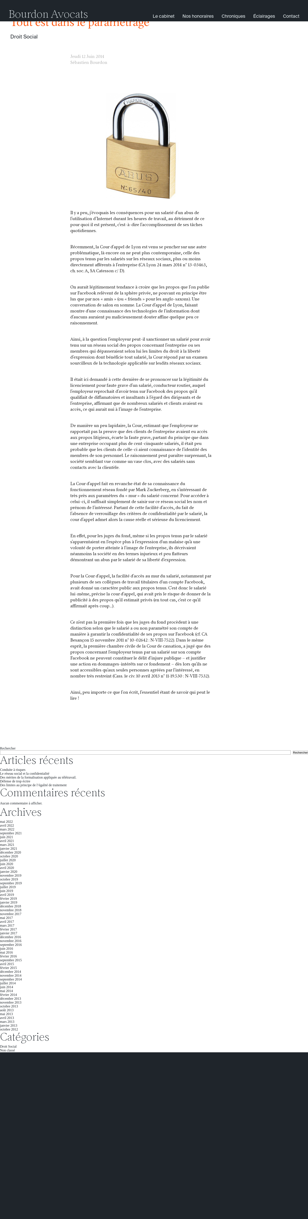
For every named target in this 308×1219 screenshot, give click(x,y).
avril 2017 (7, 921)
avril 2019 (7, 895)
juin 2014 (6, 987)
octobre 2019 (9, 879)
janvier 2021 (8, 848)
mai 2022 (6, 821)
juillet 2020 (8, 860)
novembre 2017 (10, 914)
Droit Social (24, 37)
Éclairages (264, 16)
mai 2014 (6, 991)
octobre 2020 (9, 856)
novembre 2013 (10, 1002)
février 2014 (8, 995)
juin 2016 (6, 948)
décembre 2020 (10, 852)
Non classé (7, 1050)
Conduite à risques (12, 769)
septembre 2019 (11, 883)
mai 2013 (6, 1014)
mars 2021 (7, 845)
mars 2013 (7, 1021)
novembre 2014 (10, 975)
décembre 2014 (10, 971)
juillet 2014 (8, 983)
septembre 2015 (11, 960)
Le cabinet (164, 16)
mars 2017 (7, 925)
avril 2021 (7, 841)
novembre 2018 (10, 910)
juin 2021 (6, 837)
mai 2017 (6, 918)
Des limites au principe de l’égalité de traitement (33, 785)
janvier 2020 (8, 871)
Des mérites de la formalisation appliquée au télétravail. (38, 777)
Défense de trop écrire (15, 781)
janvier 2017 (8, 933)
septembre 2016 (11, 945)
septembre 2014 (11, 979)
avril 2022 (7, 825)
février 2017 (8, 929)
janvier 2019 (8, 902)
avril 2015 (7, 964)
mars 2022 (7, 829)
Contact (291, 16)
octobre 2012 (9, 1029)
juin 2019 (6, 891)
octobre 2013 (9, 1006)
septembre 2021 (11, 833)
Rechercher (8, 748)
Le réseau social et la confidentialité (24, 773)
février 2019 (8, 898)
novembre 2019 (10, 875)
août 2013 (7, 1010)
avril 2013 (7, 1018)
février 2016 (8, 956)
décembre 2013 (10, 998)
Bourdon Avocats (48, 15)
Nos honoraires (198, 16)
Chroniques (233, 16)
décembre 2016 (10, 937)
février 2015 (8, 968)
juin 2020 (6, 864)
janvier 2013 (8, 1025)
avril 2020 (7, 868)
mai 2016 (6, 952)
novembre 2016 (10, 941)
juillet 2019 (8, 887)
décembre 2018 (10, 906)
